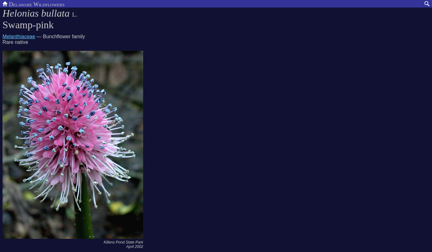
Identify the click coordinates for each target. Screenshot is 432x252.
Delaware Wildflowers (34, 3)
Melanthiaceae (19, 36)
